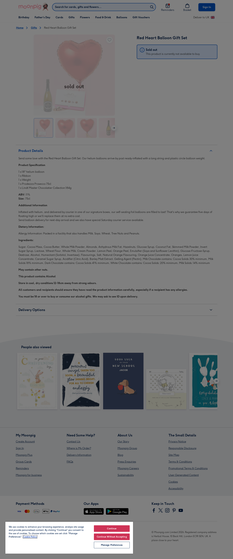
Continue (111, 528)
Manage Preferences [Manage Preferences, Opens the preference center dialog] (112, 545)
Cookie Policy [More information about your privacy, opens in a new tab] (30, 537)
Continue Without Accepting (112, 537)
